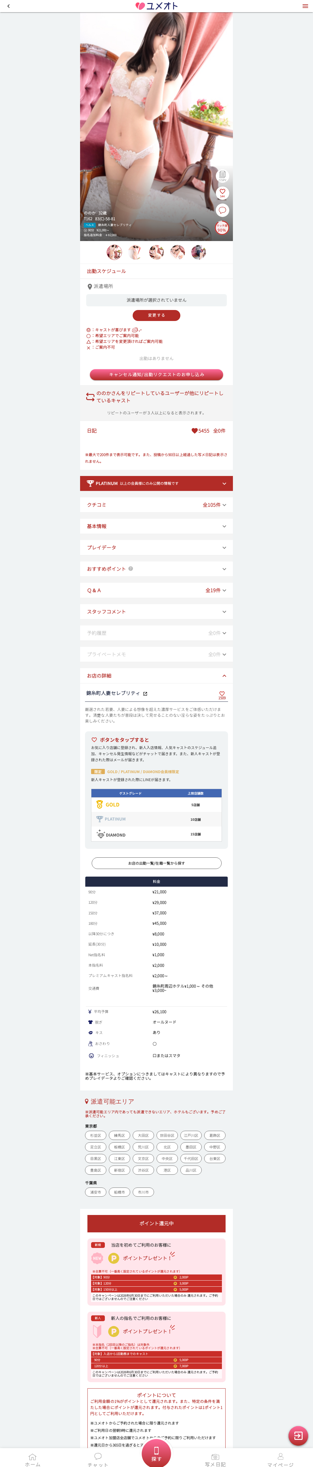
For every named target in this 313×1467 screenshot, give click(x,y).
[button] (8, 6)
